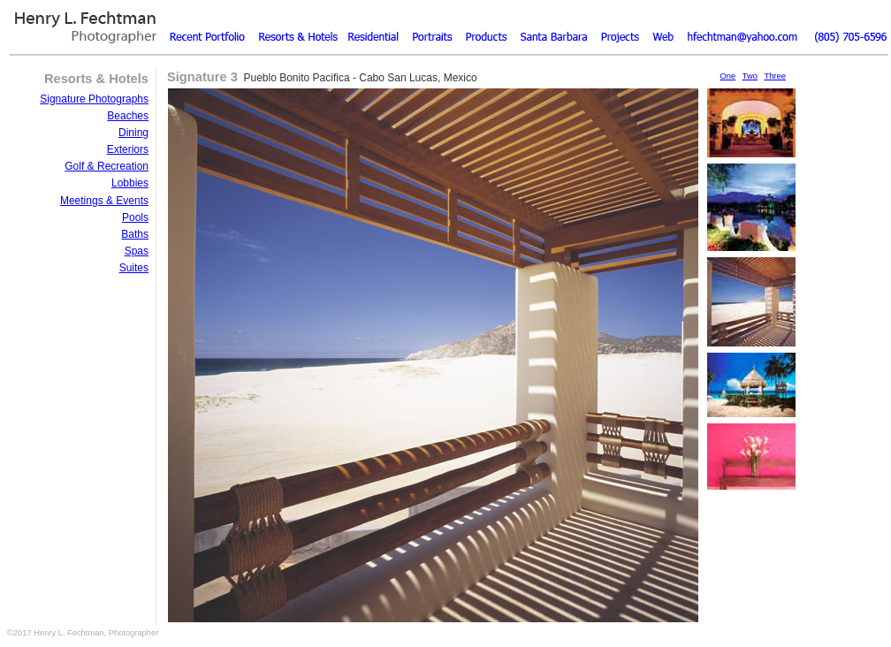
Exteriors (127, 149)
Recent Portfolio (210, 25)
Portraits (432, 25)
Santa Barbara (550, 25)
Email (741, 25)
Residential (374, 25)
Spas (136, 251)
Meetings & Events (104, 200)
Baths (134, 234)
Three (774, 76)
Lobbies (129, 183)
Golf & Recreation (106, 166)
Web (661, 25)
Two (750, 76)
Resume (616, 25)
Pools (135, 217)
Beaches (127, 116)
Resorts (299, 25)
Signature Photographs (94, 99)
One (728, 76)
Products (485, 25)
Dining (133, 132)
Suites (133, 268)
